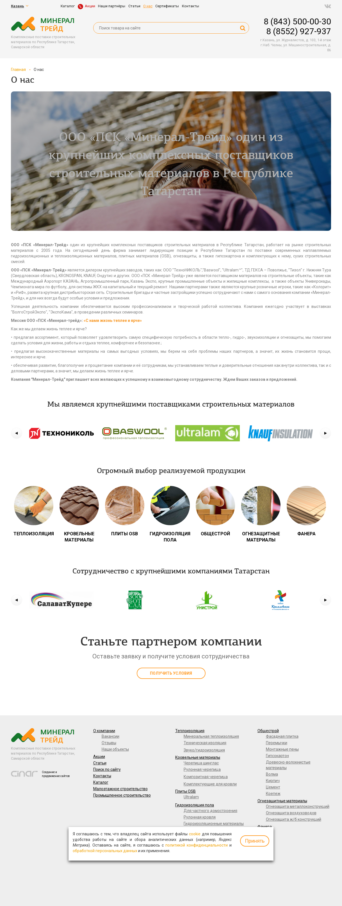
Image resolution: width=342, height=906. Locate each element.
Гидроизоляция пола (194, 805)
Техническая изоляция (205, 743)
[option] (61, 433)
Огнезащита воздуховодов (291, 813)
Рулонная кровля (200, 817)
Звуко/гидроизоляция (204, 750)
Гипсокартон (277, 755)
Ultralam (191, 797)
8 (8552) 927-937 (298, 31)
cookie (194, 834)
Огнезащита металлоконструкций (297, 806)
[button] (16, 433)
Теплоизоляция (189, 731)
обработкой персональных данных (105, 851)
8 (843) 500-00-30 (297, 21)
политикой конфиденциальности (196, 845)
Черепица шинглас (201, 763)
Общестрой (268, 731)
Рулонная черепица (202, 769)
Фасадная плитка (282, 736)
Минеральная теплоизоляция (211, 736)
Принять (255, 841)
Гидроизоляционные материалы (214, 823)
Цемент (273, 787)
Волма (272, 774)
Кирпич (273, 780)
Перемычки (276, 743)
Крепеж (273, 793)
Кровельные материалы (197, 757)
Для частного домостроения (210, 810)
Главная (18, 69)
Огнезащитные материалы (282, 801)
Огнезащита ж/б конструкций (293, 819)
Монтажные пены (282, 749)
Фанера (264, 826)
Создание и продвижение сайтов (56, 774)
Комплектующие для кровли (210, 784)
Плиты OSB (185, 791)
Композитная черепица (206, 776)
